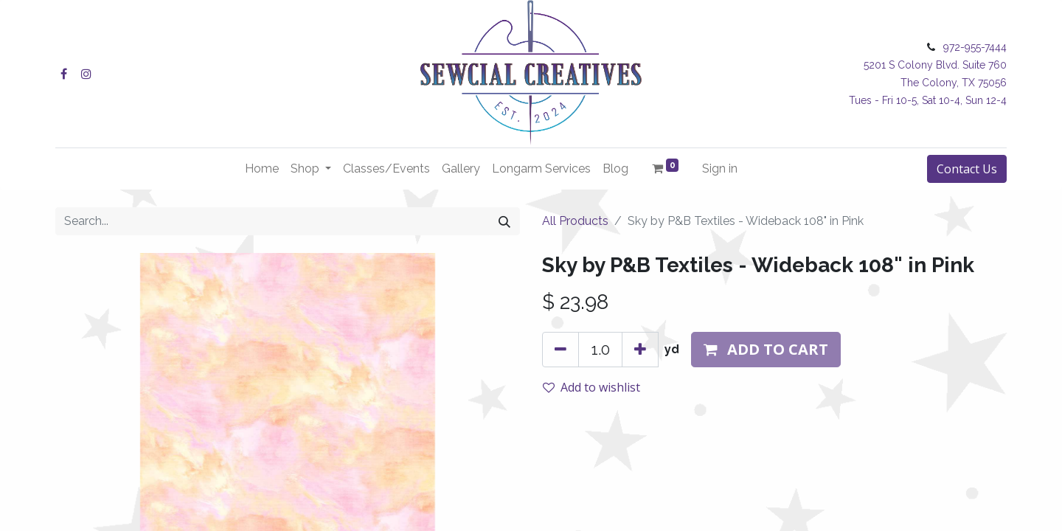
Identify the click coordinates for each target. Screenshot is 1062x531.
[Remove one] (560, 349)
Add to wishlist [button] (591, 387)
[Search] (504, 221)
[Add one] (640, 349)
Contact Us (967, 169)
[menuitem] (262, 169)
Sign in (720, 169)
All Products (575, 221)
